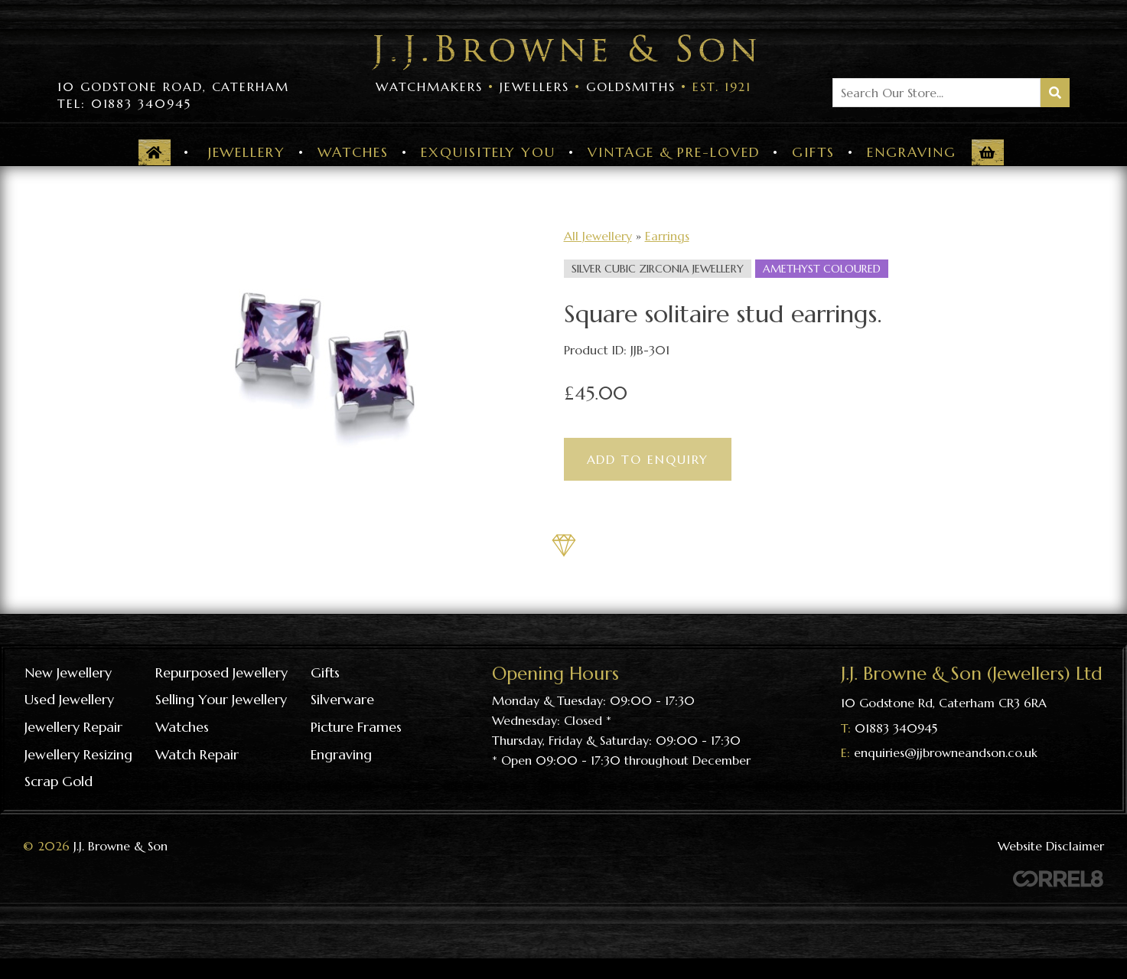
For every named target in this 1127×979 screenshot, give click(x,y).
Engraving (911, 152)
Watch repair (197, 754)
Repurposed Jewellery (221, 672)
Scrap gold (58, 781)
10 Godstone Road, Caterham (173, 86)
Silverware (342, 699)
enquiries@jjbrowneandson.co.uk (945, 752)
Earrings (667, 235)
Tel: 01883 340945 (124, 103)
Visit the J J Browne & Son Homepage (564, 52)
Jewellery (246, 152)
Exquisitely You (488, 152)
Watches (353, 152)
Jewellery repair (73, 727)
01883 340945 (896, 728)
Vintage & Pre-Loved (674, 152)
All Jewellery (598, 235)
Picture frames (356, 727)
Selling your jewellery (221, 699)
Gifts (813, 152)
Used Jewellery (69, 699)
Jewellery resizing (78, 754)
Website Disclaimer (1051, 845)
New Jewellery (68, 672)
